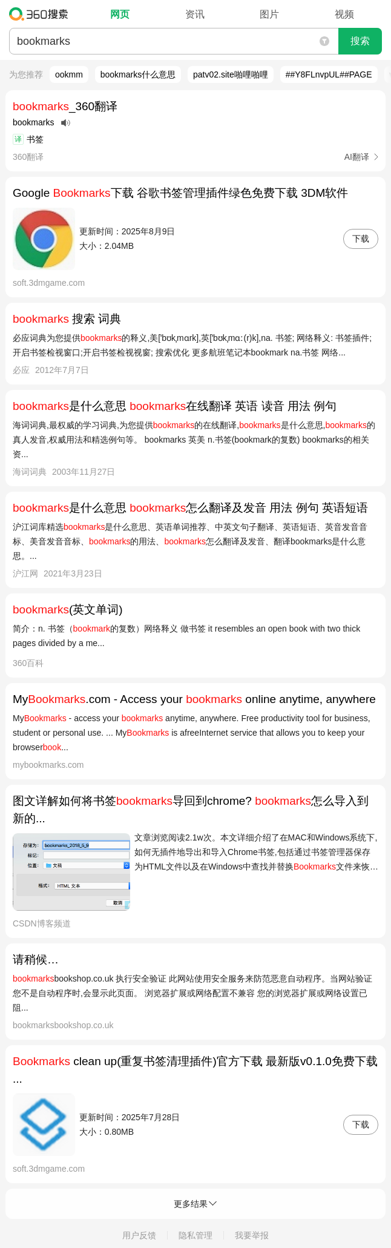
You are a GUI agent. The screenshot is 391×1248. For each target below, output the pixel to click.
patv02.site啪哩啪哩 (230, 74)
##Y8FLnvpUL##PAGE (329, 74)
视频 (344, 14)
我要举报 (252, 1235)
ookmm (69, 74)
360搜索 (41, 13)
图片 (269, 14)
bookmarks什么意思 (138, 74)
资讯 (195, 14)
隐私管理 (195, 1235)
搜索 (360, 41)
